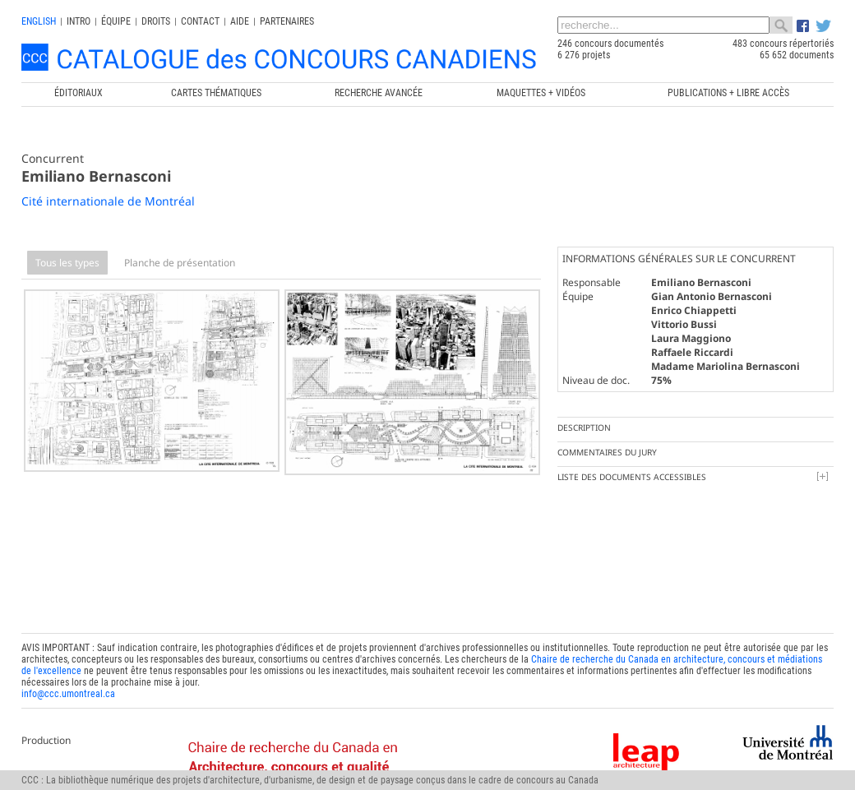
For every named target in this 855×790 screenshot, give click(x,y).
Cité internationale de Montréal (108, 201)
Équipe (116, 21)
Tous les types (67, 263)
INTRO (78, 21)
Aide (239, 21)
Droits (155, 21)
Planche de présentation (179, 263)
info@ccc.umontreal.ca (68, 663)
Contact (200, 21)
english (38, 21)
